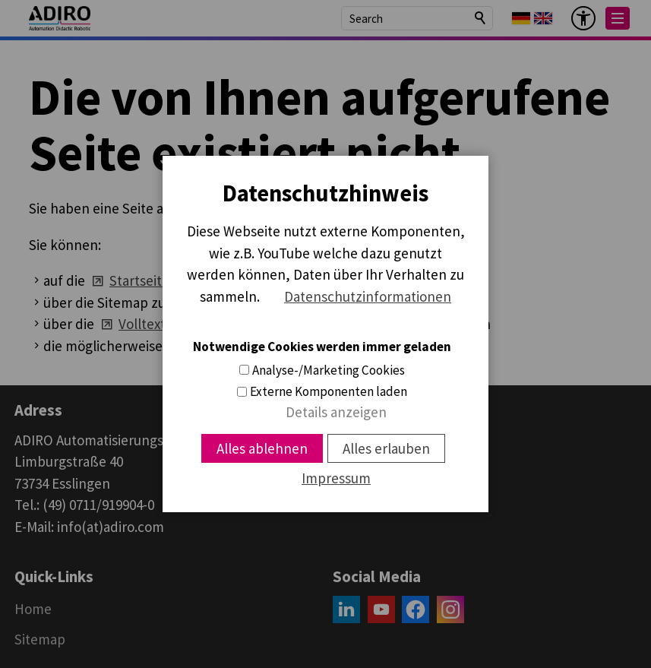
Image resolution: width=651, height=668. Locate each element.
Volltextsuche (160, 324)
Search (481, 18)
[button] (617, 18)
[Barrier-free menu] (583, 18)
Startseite (139, 280)
